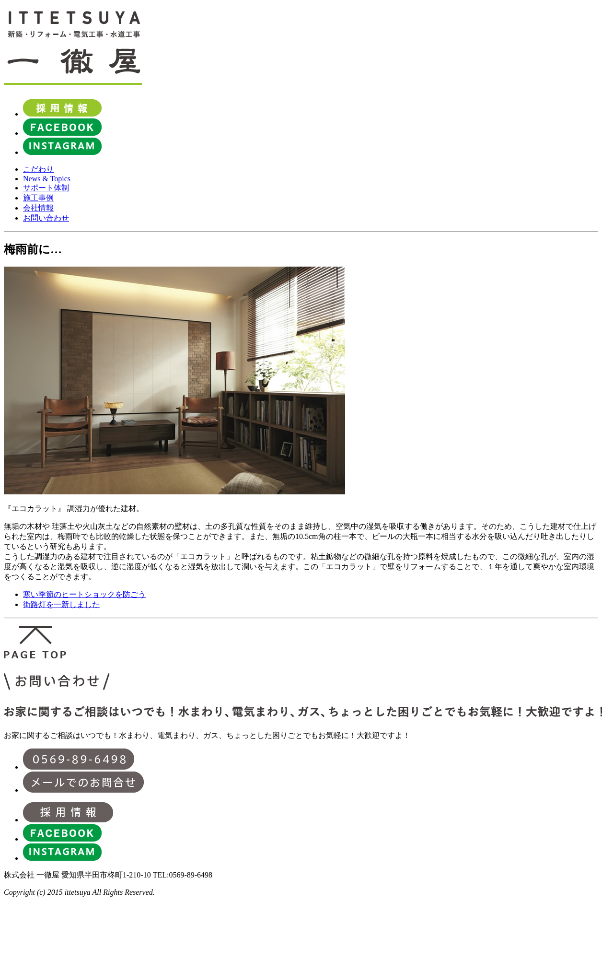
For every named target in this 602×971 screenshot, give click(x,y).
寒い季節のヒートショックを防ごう (84, 594)
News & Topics (46, 179)
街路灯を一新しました (61, 604)
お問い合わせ (46, 218)
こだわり (38, 169)
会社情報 (38, 208)
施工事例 (38, 198)
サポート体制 (46, 188)
